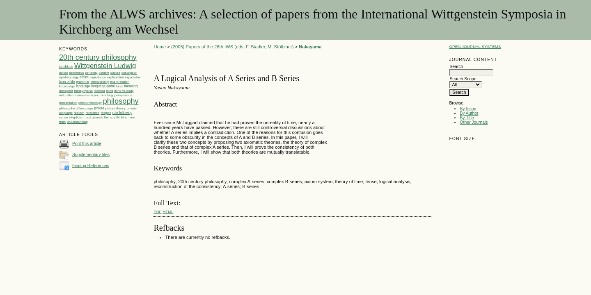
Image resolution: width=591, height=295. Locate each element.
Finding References (90, 165)
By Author (469, 113)
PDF (157, 211)
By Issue (468, 109)
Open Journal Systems (475, 46)
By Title (467, 118)
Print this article (86, 143)
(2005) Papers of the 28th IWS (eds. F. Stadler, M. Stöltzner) (232, 46)
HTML (168, 211)
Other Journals (474, 122)
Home (159, 46)
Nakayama (310, 46)
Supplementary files (91, 154)
